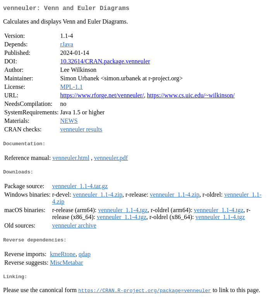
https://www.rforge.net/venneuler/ (102, 97)
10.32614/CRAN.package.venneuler (105, 63)
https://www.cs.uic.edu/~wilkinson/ (191, 97)
